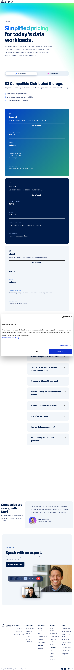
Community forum (53, 641)
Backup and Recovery (29, 633)
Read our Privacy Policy (10, 338)
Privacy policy (66, 629)
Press (51, 658)
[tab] (37, 73)
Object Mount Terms (66, 636)
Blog (39, 634)
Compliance (65, 655)
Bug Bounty (65, 652)
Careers (52, 655)
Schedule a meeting (15, 565)
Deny (36, 351)
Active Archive (30, 629)
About (51, 652)
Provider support (54, 637)
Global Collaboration (30, 641)
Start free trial (37, 132)
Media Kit (52, 661)
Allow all (60, 351)
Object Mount (18, 632)
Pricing (40, 647)
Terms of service (66, 632)
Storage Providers (40, 630)
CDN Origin (29, 637)
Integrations (41, 640)
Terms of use (65, 640)
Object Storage (18, 629)
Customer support (52, 630)
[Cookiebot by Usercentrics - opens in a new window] (63, 317)
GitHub (52, 646)
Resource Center (43, 637)
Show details (63, 345)
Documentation (42, 644)
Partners (40, 650)
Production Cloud (19, 635)
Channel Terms (66, 649)
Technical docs (54, 634)
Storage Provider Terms (66, 645)
